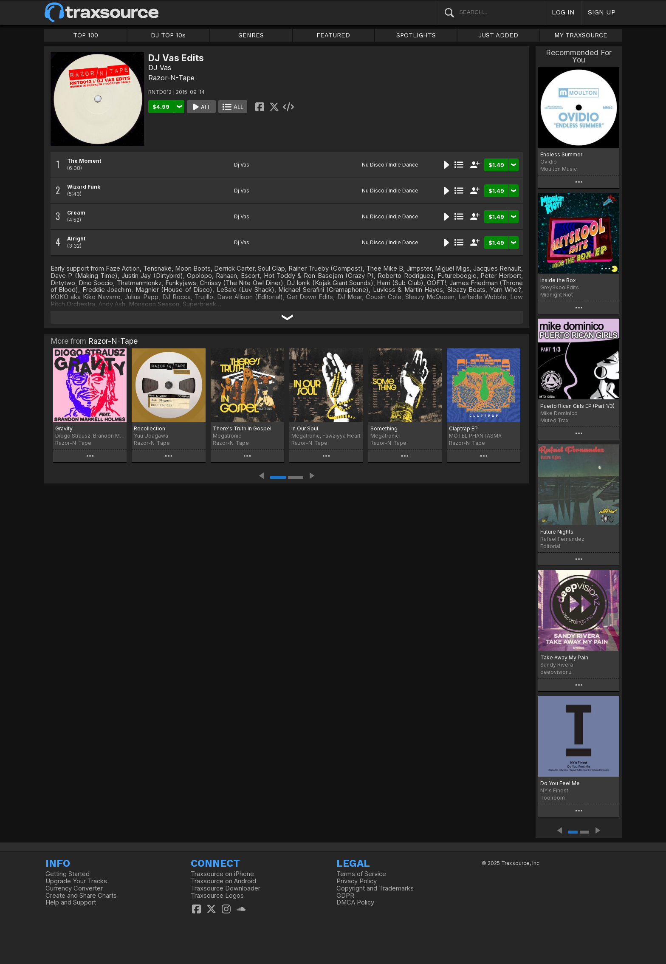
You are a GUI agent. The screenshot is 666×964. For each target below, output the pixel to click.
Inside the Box (558, 280)
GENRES (251, 35)
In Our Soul (304, 428)
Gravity (64, 428)
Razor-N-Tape (171, 78)
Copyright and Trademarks (375, 888)
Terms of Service (361, 874)
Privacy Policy (356, 881)
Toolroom (552, 797)
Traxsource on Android (223, 881)
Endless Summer (561, 154)
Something (384, 428)
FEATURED (333, 35)
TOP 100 (85, 35)
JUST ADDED (498, 35)
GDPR (345, 895)
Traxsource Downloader (225, 888)
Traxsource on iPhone (222, 874)
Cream (76, 212)
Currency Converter (74, 888)
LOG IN (563, 12)
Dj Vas (241, 164)
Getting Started (67, 874)
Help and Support (70, 902)
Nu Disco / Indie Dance (390, 164)
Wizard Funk (83, 187)
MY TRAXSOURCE (580, 35)
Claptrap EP (463, 428)
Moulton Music (558, 169)
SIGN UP (601, 12)
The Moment (84, 161)
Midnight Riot (556, 294)
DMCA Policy (355, 902)
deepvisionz (556, 672)
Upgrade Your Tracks (76, 881)
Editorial (550, 546)
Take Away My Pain (564, 657)
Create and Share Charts (81, 895)
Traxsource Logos (217, 895)
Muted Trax (554, 420)
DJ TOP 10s (168, 35)
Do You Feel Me (560, 783)
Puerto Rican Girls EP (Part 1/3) (577, 406)
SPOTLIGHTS (416, 35)
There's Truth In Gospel (242, 428)
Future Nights (556, 532)
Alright (76, 238)
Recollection (149, 428)
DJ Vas (159, 67)
